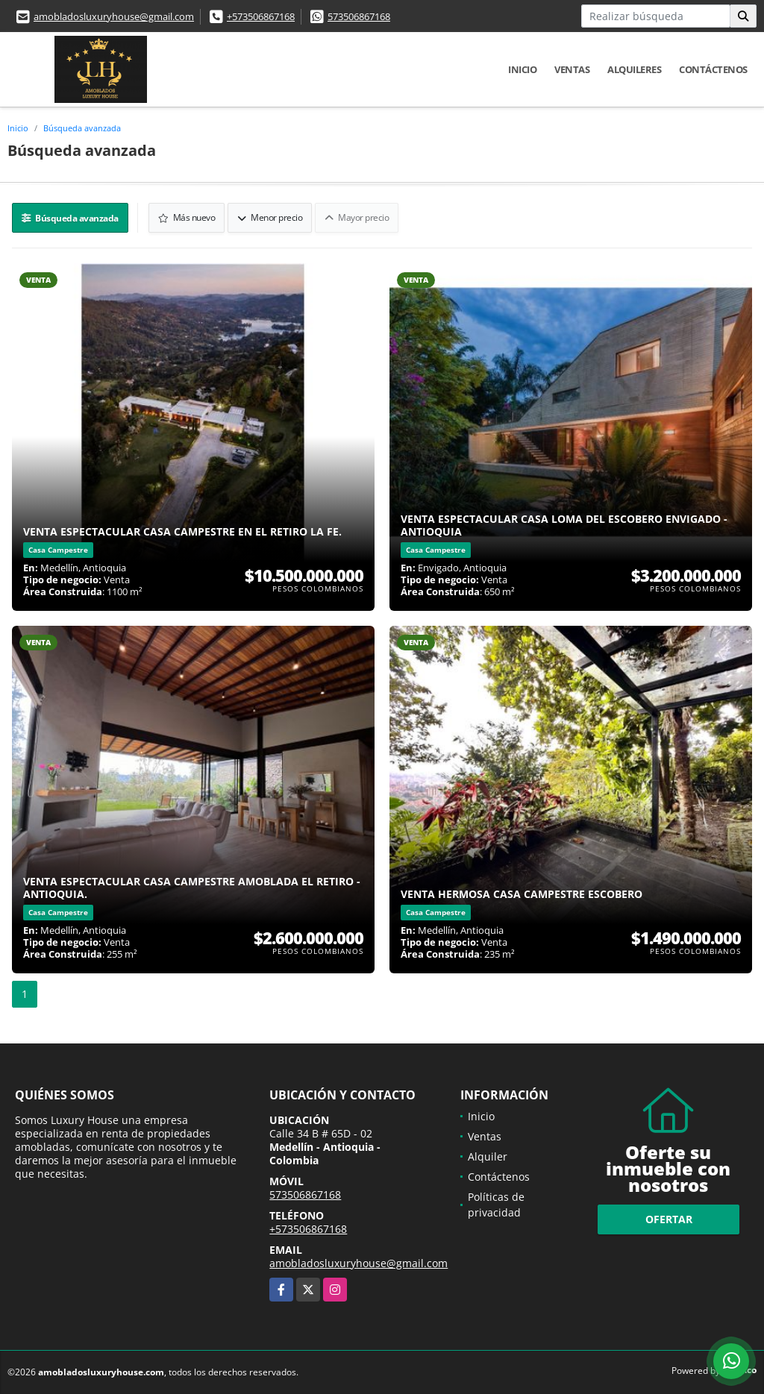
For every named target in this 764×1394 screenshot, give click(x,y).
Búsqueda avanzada (82, 128)
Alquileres (634, 69)
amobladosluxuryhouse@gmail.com (114, 16)
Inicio (522, 69)
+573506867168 (261, 16)
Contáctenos (713, 69)
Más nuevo (187, 217)
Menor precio (269, 217)
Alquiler (487, 1156)
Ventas (571, 69)
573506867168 (359, 16)
